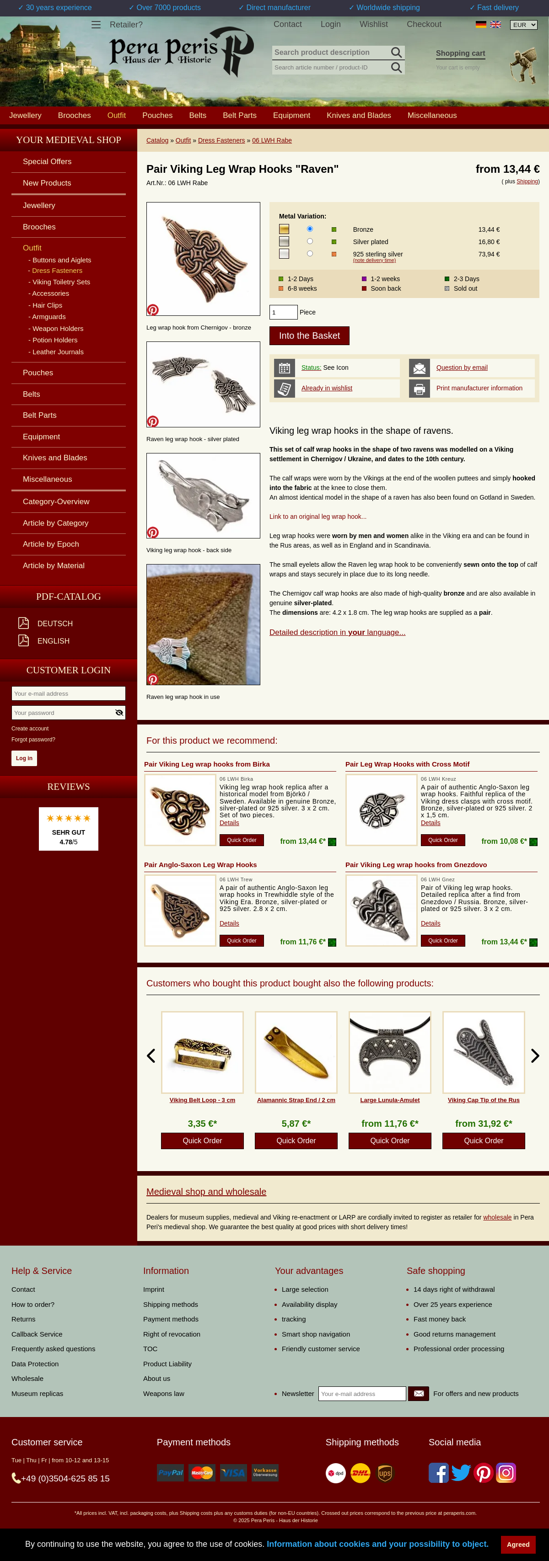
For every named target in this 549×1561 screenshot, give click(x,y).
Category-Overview (56, 501)
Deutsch (55, 624)
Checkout (424, 24)
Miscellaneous (432, 115)
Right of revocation (171, 1334)
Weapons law (163, 1393)
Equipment (291, 115)
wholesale (497, 1217)
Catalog (157, 140)
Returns (23, 1319)
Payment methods (171, 1319)
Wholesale (27, 1378)
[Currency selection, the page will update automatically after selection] (524, 25)
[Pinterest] (484, 1473)
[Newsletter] (418, 1393)
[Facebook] (439, 1473)
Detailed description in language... (337, 632)
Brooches (74, 115)
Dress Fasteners (221, 140)
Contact (288, 24)
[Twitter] (461, 1473)
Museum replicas (37, 1393)
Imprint (153, 1289)
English (54, 641)
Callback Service (37, 1334)
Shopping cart (460, 53)
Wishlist (374, 24)
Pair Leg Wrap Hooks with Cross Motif (407, 764)
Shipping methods (170, 1304)
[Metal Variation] (310, 229)
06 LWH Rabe (272, 140)
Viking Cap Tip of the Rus (484, 1100)
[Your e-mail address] (68, 693)
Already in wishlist (326, 388)
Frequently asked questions (53, 1349)
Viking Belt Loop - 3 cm (203, 1100)
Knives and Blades (359, 115)
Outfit (183, 140)
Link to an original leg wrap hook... (317, 516)
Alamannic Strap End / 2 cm (296, 1100)
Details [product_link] (229, 822)
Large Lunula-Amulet (390, 1100)
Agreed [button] (518, 1544)
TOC (150, 1349)
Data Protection (35, 1364)
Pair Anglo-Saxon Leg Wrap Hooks (200, 864)
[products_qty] (283, 312)
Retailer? (126, 24)
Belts (197, 115)
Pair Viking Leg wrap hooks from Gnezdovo (416, 864)
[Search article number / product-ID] (338, 66)
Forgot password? (33, 739)
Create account (29, 728)
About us (156, 1378)
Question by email (462, 367)
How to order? (32, 1304)
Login (331, 24)
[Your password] (68, 712)
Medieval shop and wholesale (206, 1192)
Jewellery (25, 115)
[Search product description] (338, 53)
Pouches (157, 115)
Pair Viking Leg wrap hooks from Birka (207, 764)
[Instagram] (506, 1473)
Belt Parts (240, 115)
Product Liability (167, 1364)
